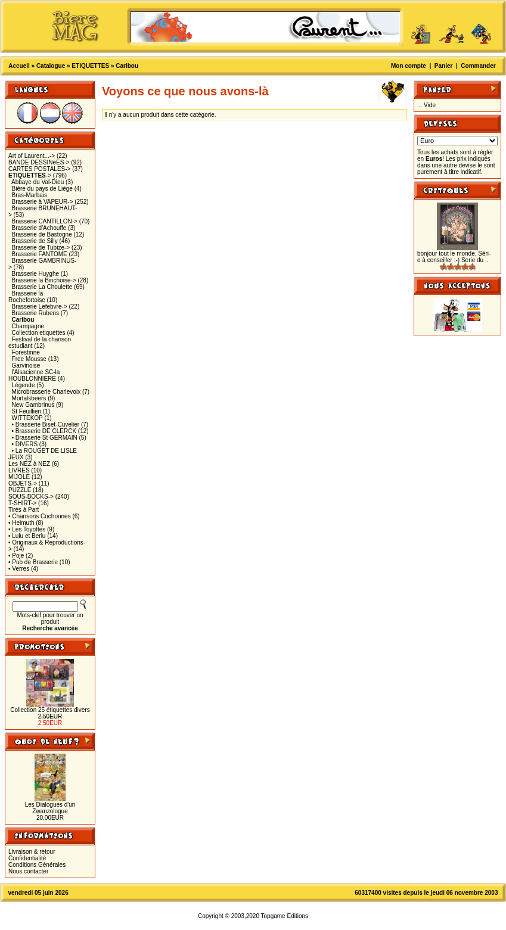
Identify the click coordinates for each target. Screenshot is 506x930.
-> (29, 175)
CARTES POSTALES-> (39, 169)
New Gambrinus (33, 405)
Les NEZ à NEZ (29, 464)
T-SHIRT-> (22, 503)
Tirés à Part (23, 509)
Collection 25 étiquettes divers (49, 710)
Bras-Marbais (29, 195)
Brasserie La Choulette (42, 287)
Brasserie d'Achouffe (39, 228)
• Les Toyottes (26, 529)
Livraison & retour (31, 851)
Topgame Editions (285, 916)
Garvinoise (26, 365)
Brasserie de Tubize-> (41, 247)
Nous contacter (28, 871)
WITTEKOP (27, 418)
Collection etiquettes (39, 332)
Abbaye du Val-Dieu (37, 182)
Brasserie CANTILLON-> (44, 221)
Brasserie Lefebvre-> (39, 306)
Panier (443, 66)
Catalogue (50, 66)
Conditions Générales (37, 864)
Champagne (28, 326)
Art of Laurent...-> (31, 156)
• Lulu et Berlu (26, 536)
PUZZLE (19, 490)
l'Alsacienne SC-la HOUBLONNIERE (34, 375)
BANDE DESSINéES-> (39, 162)
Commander (478, 66)
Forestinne (26, 352)
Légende (23, 385)
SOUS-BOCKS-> (31, 496)
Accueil (19, 66)
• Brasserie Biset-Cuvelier (46, 424)
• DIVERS (25, 444)
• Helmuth (21, 523)
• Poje (16, 555)
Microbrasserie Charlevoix (46, 391)
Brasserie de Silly (35, 241)
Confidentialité (27, 858)
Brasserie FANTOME (39, 254)
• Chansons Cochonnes (39, 516)
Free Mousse (29, 359)
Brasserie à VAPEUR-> (42, 201)
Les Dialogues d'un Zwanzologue (50, 807)
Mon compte (408, 66)
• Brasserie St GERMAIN (44, 437)
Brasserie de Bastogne (42, 234)
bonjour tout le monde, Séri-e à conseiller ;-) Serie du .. (454, 256)
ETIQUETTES (90, 66)
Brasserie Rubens (35, 313)
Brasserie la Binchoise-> (44, 280)
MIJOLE (19, 477)
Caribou (127, 66)
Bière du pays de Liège (42, 188)
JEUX (16, 457)
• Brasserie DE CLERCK (44, 431)
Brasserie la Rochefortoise (26, 296)
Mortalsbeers (29, 398)
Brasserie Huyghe (35, 273)
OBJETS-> (22, 483)
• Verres (18, 568)
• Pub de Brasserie (33, 562)
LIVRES (19, 470)
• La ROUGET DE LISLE (44, 450)
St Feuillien (26, 411)
